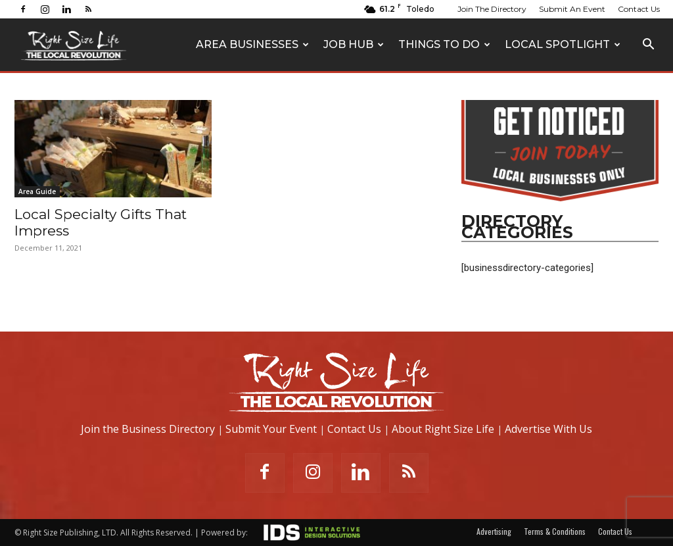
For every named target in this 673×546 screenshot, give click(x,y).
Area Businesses (252, 44)
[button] (648, 45)
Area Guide (37, 191)
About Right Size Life (443, 429)
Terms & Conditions (555, 531)
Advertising (493, 531)
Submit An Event (572, 9)
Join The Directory (491, 9)
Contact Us (639, 9)
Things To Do (444, 44)
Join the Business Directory (148, 429)
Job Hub (353, 44)
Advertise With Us (548, 429)
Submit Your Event (271, 429)
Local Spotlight (562, 44)
